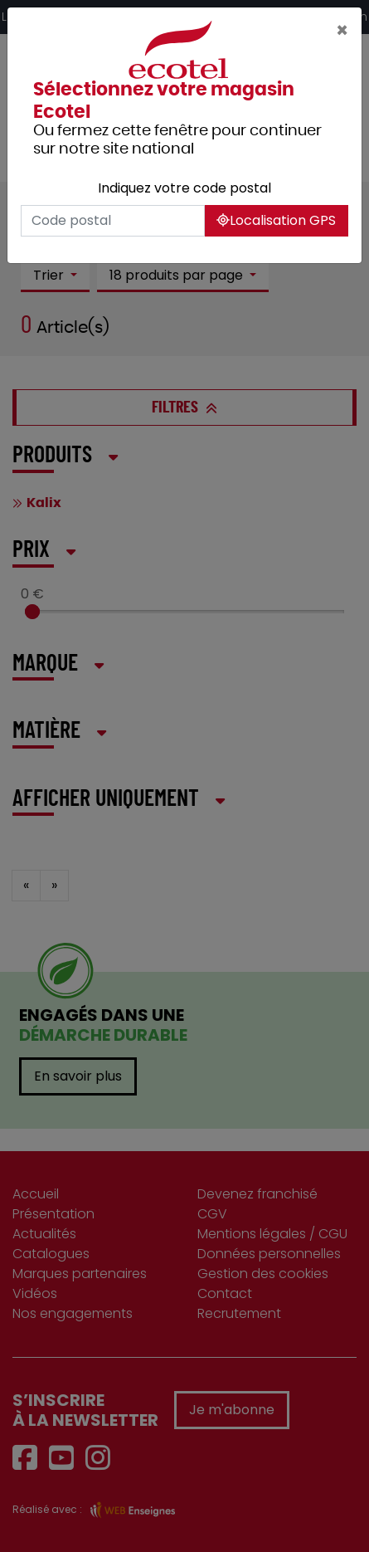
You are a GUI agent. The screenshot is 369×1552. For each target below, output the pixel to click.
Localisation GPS (276, 220)
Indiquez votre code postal (184, 188)
